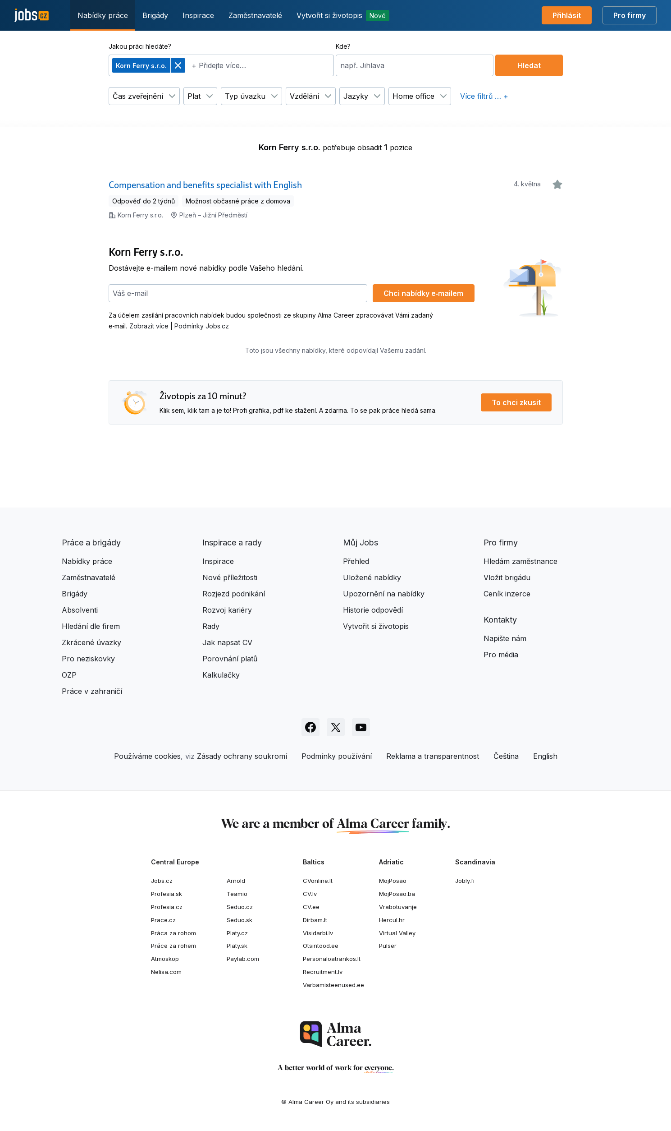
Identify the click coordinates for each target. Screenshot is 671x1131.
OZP (69, 674)
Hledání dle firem (91, 626)
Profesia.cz (167, 906)
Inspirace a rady (232, 542)
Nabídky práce (103, 15)
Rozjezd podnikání (233, 593)
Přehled (356, 561)
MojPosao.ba (397, 893)
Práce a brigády (91, 542)
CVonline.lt (318, 880)
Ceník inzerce (507, 593)
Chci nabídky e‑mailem (423, 293)
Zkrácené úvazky (91, 642)
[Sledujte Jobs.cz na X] (336, 727)
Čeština (506, 756)
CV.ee (311, 906)
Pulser (388, 945)
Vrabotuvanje (398, 906)
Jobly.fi (465, 880)
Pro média (501, 654)
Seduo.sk (239, 919)
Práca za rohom (173, 933)
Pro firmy (629, 15)
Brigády (155, 15)
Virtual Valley (397, 933)
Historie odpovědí (373, 609)
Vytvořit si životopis (343, 15)
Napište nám (505, 638)
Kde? (343, 46)
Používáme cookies (147, 756)
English (545, 756)
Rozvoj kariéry (227, 609)
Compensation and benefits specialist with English (205, 185)
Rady (210, 626)
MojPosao (392, 880)
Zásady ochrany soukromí (242, 756)
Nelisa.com (166, 971)
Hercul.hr (392, 919)
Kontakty (500, 619)
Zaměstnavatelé (255, 15)
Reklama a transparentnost (432, 756)
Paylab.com (243, 958)
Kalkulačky (221, 674)
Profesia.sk (166, 893)
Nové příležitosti (229, 577)
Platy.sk (237, 945)
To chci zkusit (516, 402)
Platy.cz (237, 933)
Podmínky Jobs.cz (201, 326)
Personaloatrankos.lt (332, 958)
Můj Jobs (360, 542)
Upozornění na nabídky (384, 593)
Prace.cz (163, 919)
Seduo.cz (240, 906)
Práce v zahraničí (92, 691)
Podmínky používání (336, 756)
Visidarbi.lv (318, 933)
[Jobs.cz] (31, 16)
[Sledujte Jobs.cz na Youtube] (361, 727)
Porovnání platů (229, 658)
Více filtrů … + (484, 96)
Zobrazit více (149, 326)
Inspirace (198, 15)
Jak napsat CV (227, 642)
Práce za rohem (173, 945)
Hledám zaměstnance (520, 561)
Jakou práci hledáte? (140, 46)
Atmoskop (165, 958)
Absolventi (80, 609)
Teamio (237, 893)
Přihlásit (566, 15)
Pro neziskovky (88, 658)
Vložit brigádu (507, 577)
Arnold (236, 880)
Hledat (529, 65)
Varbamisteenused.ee (333, 984)
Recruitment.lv (322, 971)
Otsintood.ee (320, 945)
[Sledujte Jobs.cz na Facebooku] (310, 727)
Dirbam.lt (315, 919)
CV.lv (310, 893)
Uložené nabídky (372, 577)
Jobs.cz (162, 880)
